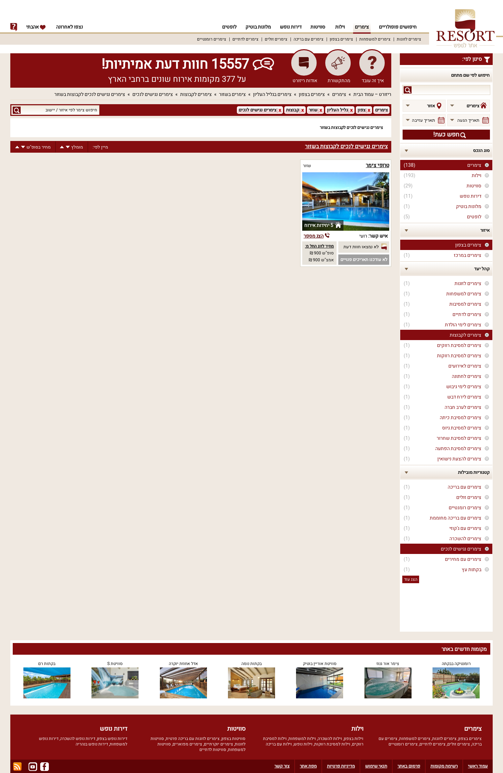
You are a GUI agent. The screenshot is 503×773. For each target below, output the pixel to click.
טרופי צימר (377, 165)
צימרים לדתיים (245, 39)
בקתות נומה (251, 664)
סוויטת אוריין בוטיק (320, 664)
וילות (340, 27)
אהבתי (36, 27)
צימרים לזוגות (409, 39)
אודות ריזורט (305, 80)
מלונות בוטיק (256, 27)
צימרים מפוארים (187, 744)
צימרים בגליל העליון (272, 94)
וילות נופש (303, 744)
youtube (33, 766)
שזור (307, 166)
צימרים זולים (276, 39)
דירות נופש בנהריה (92, 744)
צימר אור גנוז (387, 664)
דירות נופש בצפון (112, 739)
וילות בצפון (353, 739)
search (408, 90)
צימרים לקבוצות (196, 94)
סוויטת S (115, 664)
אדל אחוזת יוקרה (183, 664)
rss (17, 766)
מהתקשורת (339, 80)
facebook (44, 766)
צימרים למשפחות (375, 39)
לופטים (226, 27)
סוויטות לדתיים (212, 750)
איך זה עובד (373, 80)
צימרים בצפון (341, 39)
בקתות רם (46, 664)
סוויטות (317, 27)
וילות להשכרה (330, 739)
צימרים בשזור (232, 94)
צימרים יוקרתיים (218, 744)
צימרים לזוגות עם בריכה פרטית (193, 739)
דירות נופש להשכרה (77, 739)
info (13, 27)
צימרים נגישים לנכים (152, 94)
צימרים (362, 27)
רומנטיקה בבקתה (456, 664)
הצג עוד (410, 579)
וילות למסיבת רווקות (332, 744)
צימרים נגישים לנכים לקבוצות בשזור (89, 94)
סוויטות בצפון (233, 739)
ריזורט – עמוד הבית (372, 94)
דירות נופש (289, 27)
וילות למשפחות (302, 739)
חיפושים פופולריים (398, 27)
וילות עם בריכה (279, 744)
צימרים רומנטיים (211, 39)
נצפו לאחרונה (69, 27)
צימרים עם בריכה (309, 39)
